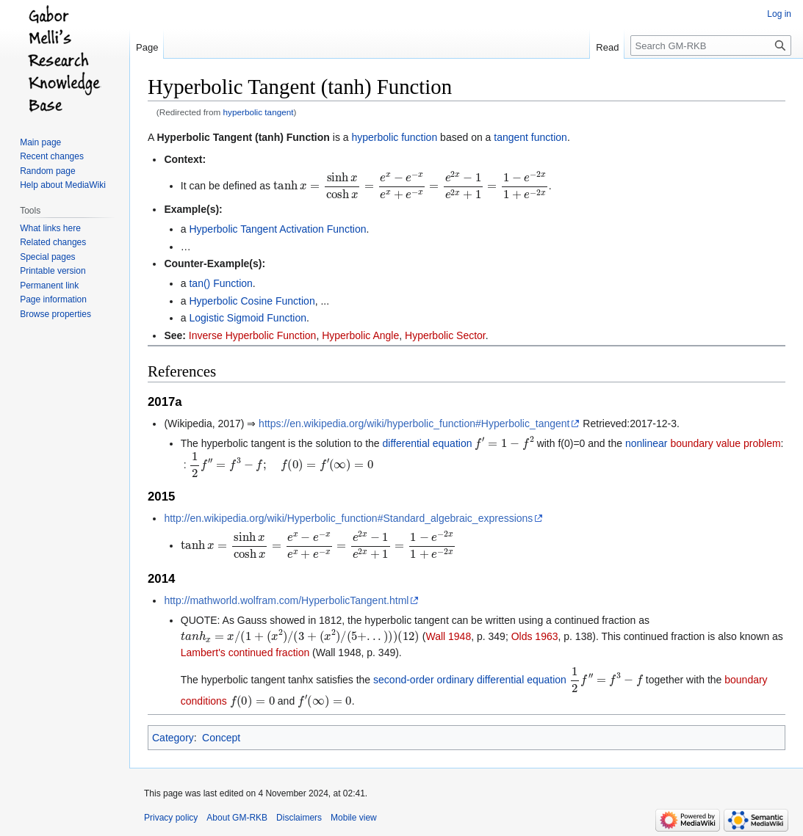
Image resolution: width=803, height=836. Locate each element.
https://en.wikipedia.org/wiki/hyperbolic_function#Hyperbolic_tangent (414, 423)
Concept (221, 738)
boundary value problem (725, 443)
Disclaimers (299, 818)
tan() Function (220, 283)
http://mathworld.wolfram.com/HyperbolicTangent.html (286, 600)
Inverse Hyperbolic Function (253, 335)
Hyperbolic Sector (445, 335)
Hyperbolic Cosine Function (251, 301)
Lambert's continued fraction (245, 652)
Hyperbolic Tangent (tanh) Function (242, 137)
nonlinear (646, 443)
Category (173, 738)
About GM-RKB (236, 818)
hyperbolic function (394, 137)
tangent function (530, 137)
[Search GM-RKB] (710, 45)
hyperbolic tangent (258, 112)
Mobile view (354, 818)
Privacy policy (171, 818)
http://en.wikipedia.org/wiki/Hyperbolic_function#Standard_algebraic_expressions (348, 518)
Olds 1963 (534, 636)
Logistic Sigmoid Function (247, 318)
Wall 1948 (448, 636)
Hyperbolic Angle (360, 335)
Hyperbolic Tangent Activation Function (277, 229)
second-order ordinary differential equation (469, 680)
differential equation (427, 443)
